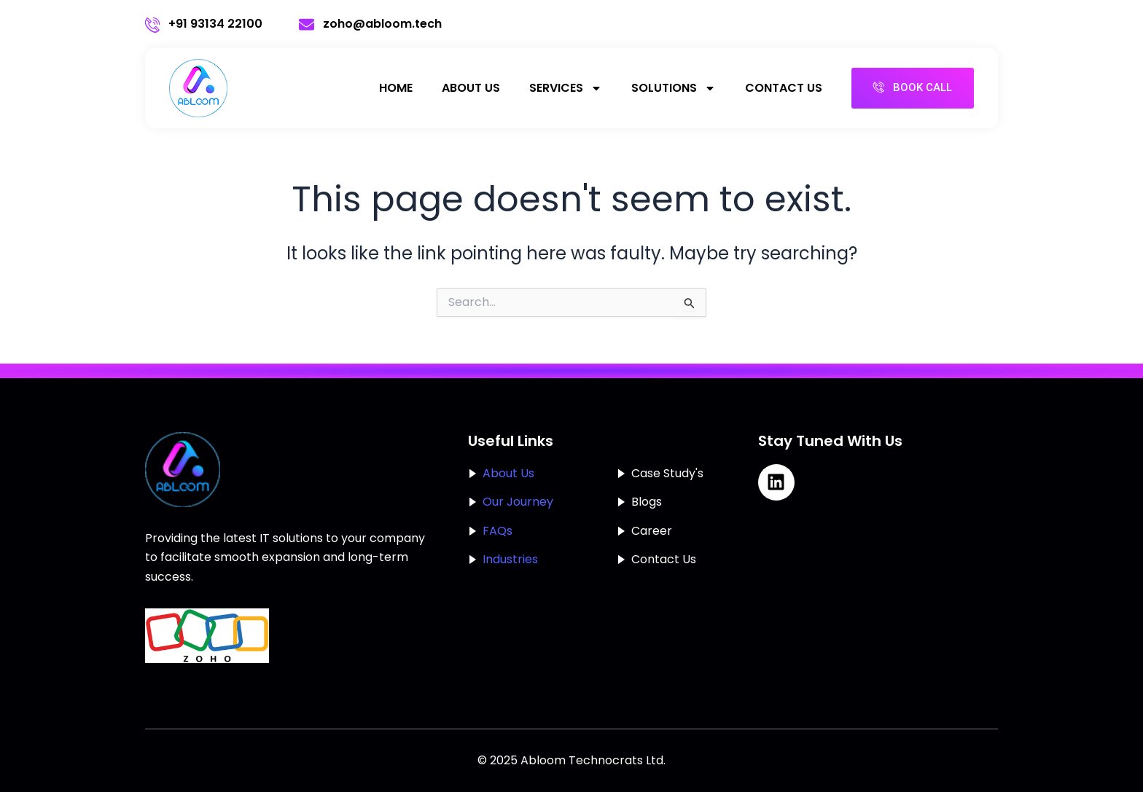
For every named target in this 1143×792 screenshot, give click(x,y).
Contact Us (783, 87)
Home (396, 87)
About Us (471, 87)
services (565, 88)
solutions (673, 88)
